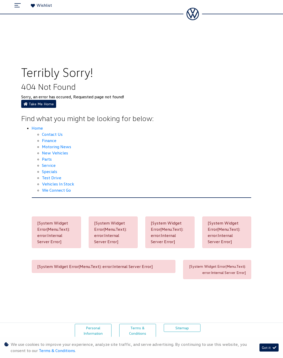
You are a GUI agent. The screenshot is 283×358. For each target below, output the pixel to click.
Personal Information (93, 330)
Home (37, 128)
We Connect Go (56, 190)
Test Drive (51, 177)
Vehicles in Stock (58, 184)
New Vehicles (55, 152)
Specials (49, 171)
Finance (49, 140)
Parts (47, 159)
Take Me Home (39, 104)
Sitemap (182, 328)
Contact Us (52, 134)
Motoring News (56, 146)
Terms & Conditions (137, 330)
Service (49, 165)
